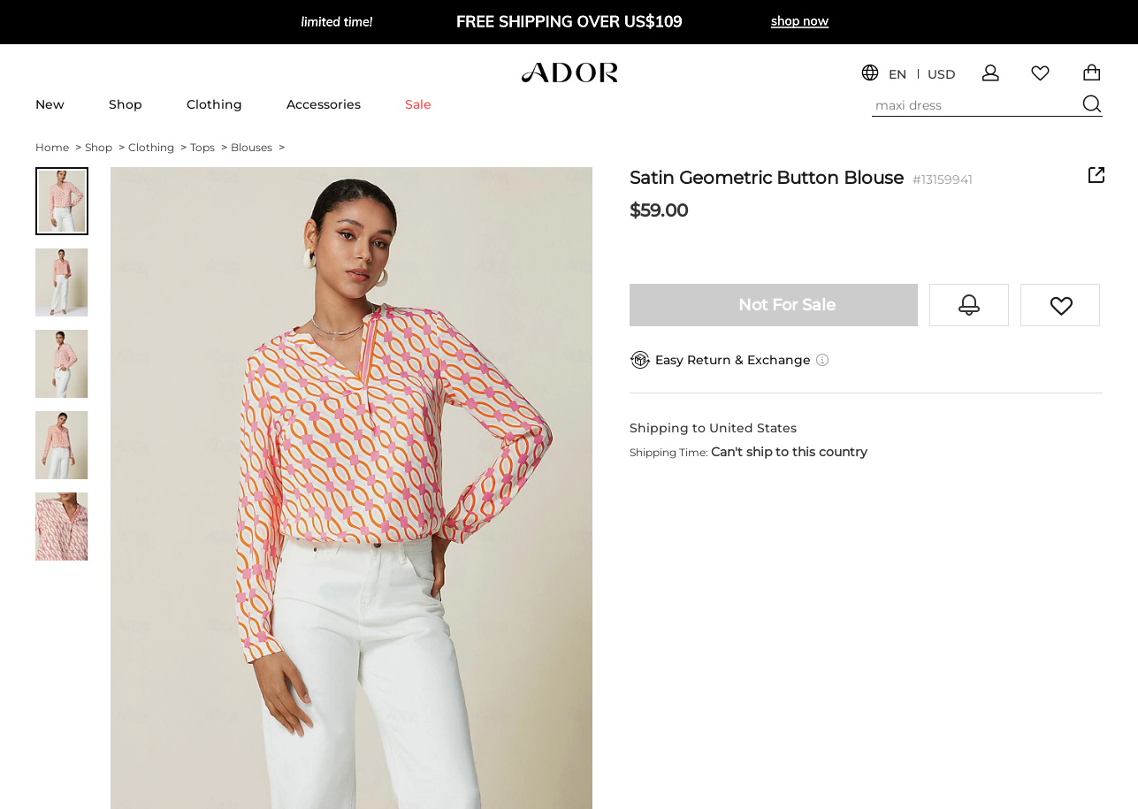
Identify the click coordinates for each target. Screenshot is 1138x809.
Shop (125, 104)
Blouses (258, 147)
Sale (418, 104)
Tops (208, 147)
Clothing (214, 104)
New (50, 104)
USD (942, 74)
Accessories (323, 104)
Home (58, 147)
